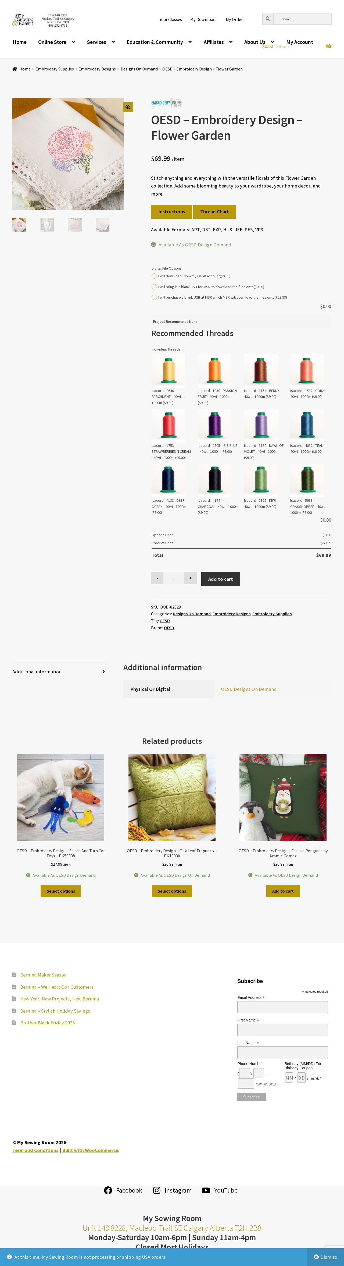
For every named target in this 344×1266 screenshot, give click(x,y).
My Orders (235, 19)
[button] (128, 107)
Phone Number (250, 1064)
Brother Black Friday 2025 (47, 1023)
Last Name (248, 1042)
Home (20, 41)
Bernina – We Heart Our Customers (57, 987)
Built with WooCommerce (90, 1150)
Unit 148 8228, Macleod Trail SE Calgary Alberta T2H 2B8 (172, 1228)
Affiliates (214, 41)
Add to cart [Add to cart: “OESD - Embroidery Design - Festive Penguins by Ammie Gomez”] (283, 891)
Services (96, 41)
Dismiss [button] (328, 1257)
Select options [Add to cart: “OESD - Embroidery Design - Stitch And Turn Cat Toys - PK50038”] (61, 891)
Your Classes (171, 19)
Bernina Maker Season (43, 975)
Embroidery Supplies (54, 69)
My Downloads (203, 19)
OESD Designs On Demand (249, 689)
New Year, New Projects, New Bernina (59, 999)
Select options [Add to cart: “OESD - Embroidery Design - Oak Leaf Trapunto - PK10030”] (172, 891)
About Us (255, 41)
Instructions (171, 211)
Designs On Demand (139, 69)
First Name (248, 1020)
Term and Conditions (35, 1150)
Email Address (251, 997)
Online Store (52, 41)
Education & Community (155, 41)
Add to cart (220, 579)
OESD (165, 620)
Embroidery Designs (97, 69)
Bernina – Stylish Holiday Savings (55, 1011)
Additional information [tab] (37, 672)
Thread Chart (214, 211)
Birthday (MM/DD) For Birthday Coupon (303, 1066)
